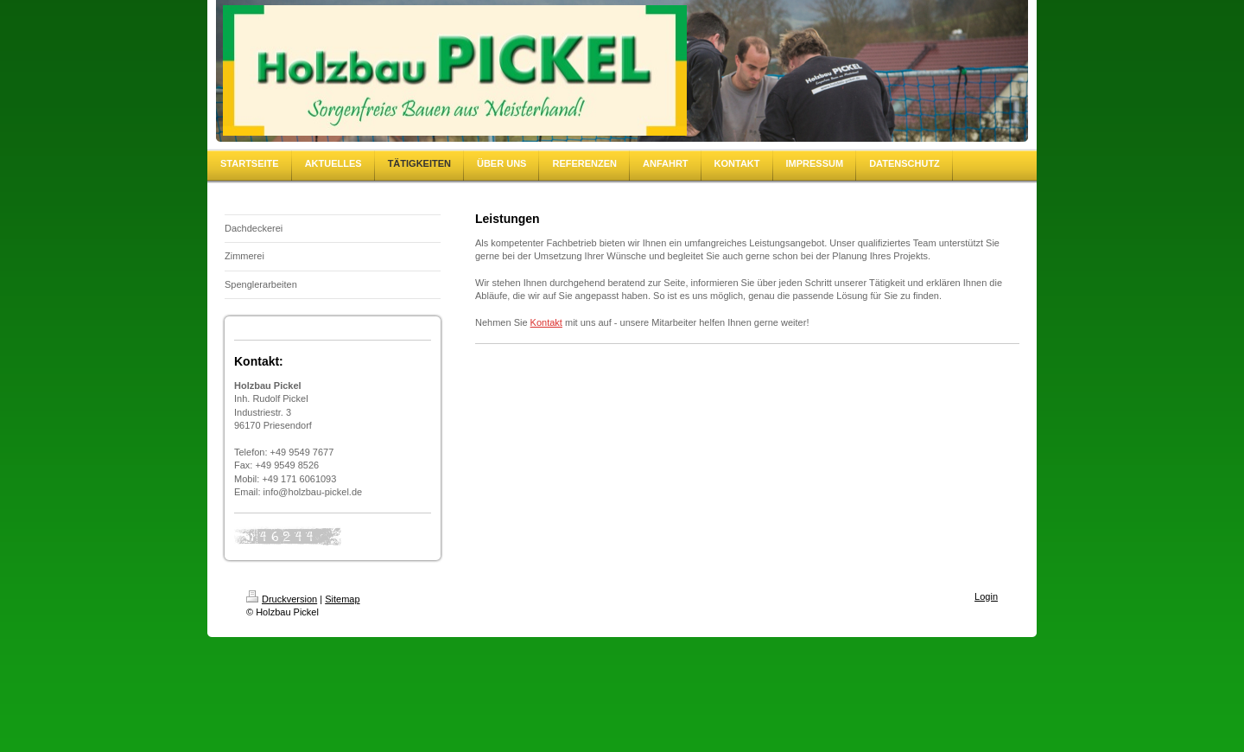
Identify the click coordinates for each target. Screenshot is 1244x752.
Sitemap (342, 599)
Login (986, 596)
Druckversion (281, 599)
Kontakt (546, 322)
